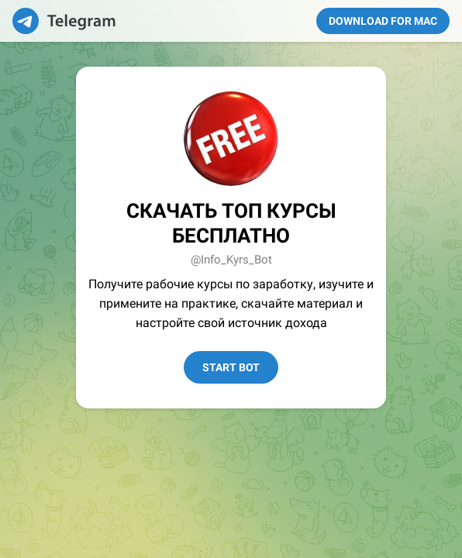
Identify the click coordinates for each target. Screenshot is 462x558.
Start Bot (231, 367)
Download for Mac (383, 21)
